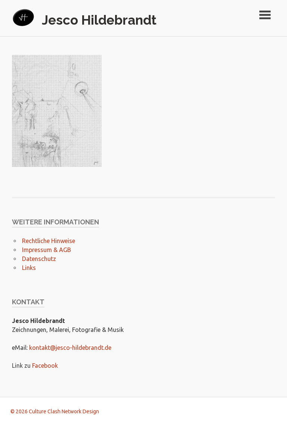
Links (29, 267)
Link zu (22, 365)
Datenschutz (39, 258)
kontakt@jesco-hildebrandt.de (70, 347)
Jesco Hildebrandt (99, 20)
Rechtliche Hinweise (48, 240)
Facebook (45, 365)
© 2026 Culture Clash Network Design (54, 411)
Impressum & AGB (46, 249)
